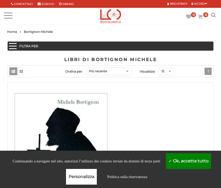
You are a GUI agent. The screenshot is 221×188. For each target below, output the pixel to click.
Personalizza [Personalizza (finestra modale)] (81, 176)
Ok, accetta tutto (188, 160)
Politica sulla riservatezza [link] (127, 177)
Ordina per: (74, 71)
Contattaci (23, 4)
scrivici (47, 4)
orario (68, 4)
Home (12, 32)
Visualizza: (147, 71)
